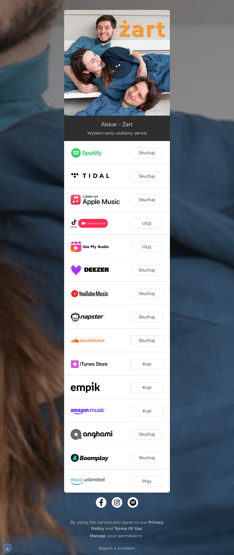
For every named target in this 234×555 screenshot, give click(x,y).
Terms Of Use (128, 528)
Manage (98, 535)
